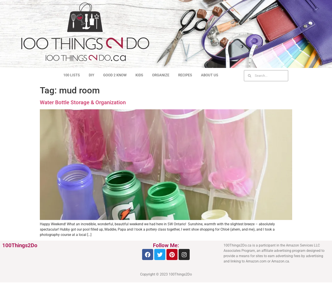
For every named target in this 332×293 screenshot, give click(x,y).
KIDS (139, 75)
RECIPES (185, 75)
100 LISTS (71, 75)
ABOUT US (209, 75)
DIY (91, 75)
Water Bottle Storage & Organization (83, 102)
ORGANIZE (160, 75)
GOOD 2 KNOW (115, 75)
